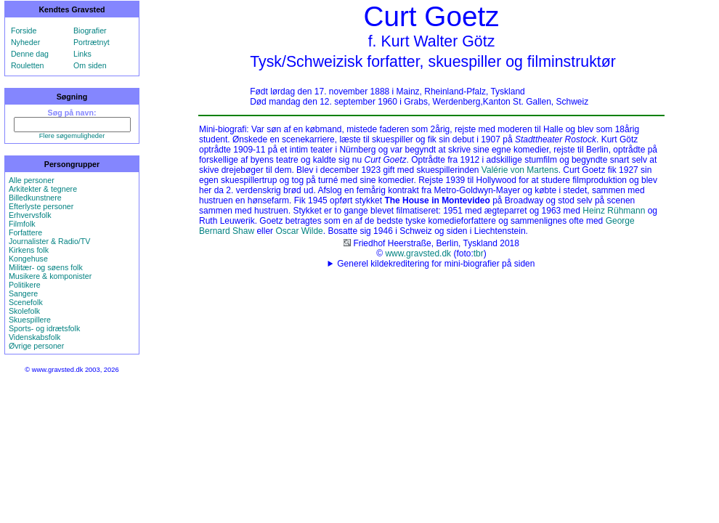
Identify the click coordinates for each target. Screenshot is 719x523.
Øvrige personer (36, 345)
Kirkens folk (29, 250)
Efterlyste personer (41, 206)
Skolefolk (24, 311)
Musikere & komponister (50, 276)
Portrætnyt (91, 42)
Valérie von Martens (520, 170)
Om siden (90, 65)
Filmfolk (22, 223)
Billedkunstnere (35, 197)
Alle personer (31, 180)
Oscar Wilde (298, 231)
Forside (24, 30)
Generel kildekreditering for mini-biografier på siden (436, 264)
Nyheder (25, 42)
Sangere (23, 293)
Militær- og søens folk (46, 267)
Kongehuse (28, 258)
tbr (479, 253)
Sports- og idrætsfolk (44, 328)
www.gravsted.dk (418, 253)
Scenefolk (26, 302)
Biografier (90, 30)
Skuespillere (30, 319)
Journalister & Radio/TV (50, 241)
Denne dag (30, 53)
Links (82, 53)
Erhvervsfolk (30, 215)
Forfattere (25, 232)
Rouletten (27, 65)
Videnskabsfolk (34, 337)
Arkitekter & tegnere (43, 189)
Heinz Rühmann (613, 211)
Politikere (25, 284)
